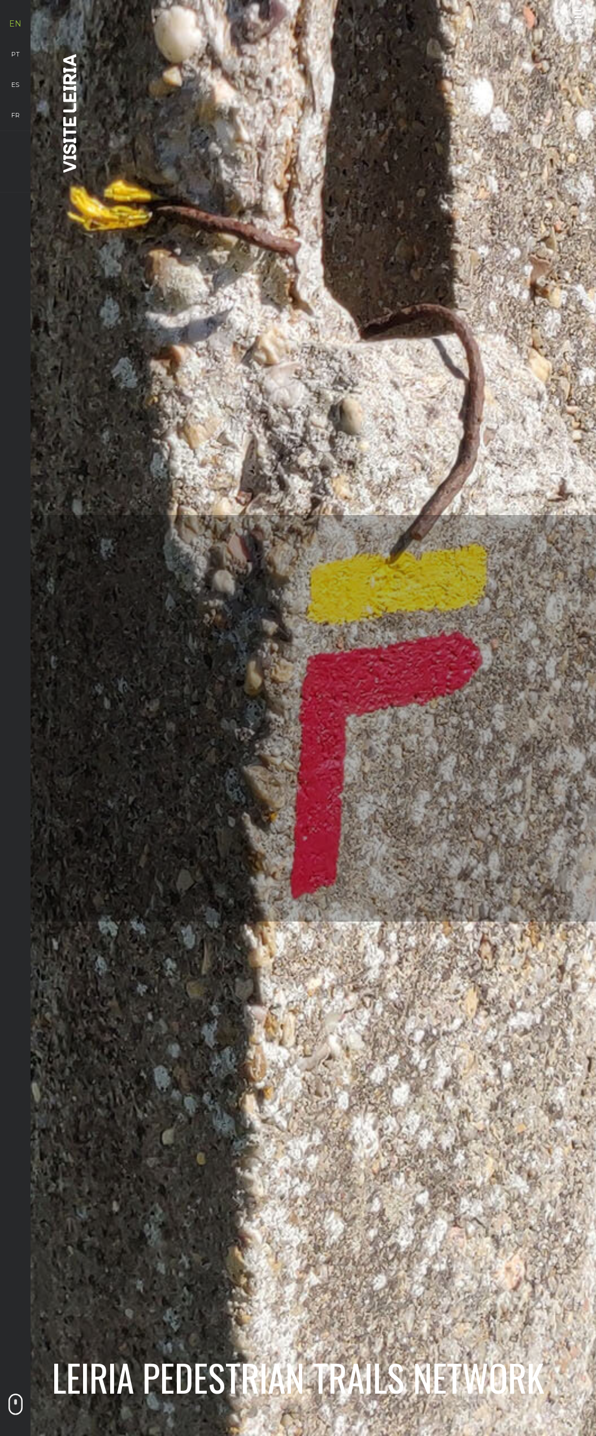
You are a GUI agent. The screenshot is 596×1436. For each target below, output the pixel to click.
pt (15, 54)
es (15, 85)
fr (15, 115)
